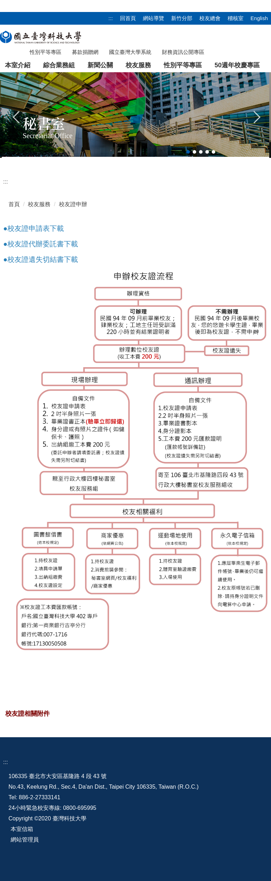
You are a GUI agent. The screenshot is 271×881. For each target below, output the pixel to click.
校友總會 (210, 18)
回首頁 (128, 18)
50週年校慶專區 (237, 65)
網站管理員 (25, 840)
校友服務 (39, 204)
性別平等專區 (183, 65)
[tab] (188, 152)
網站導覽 (153, 18)
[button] (17, 116)
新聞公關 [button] (100, 65)
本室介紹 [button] (17, 65)
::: (110, 18)
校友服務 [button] (138, 65)
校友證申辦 (73, 204)
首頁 (14, 204)
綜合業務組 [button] (59, 65)
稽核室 (235, 18)
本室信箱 (22, 829)
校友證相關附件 (27, 713)
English (259, 18)
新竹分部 (181, 18)
